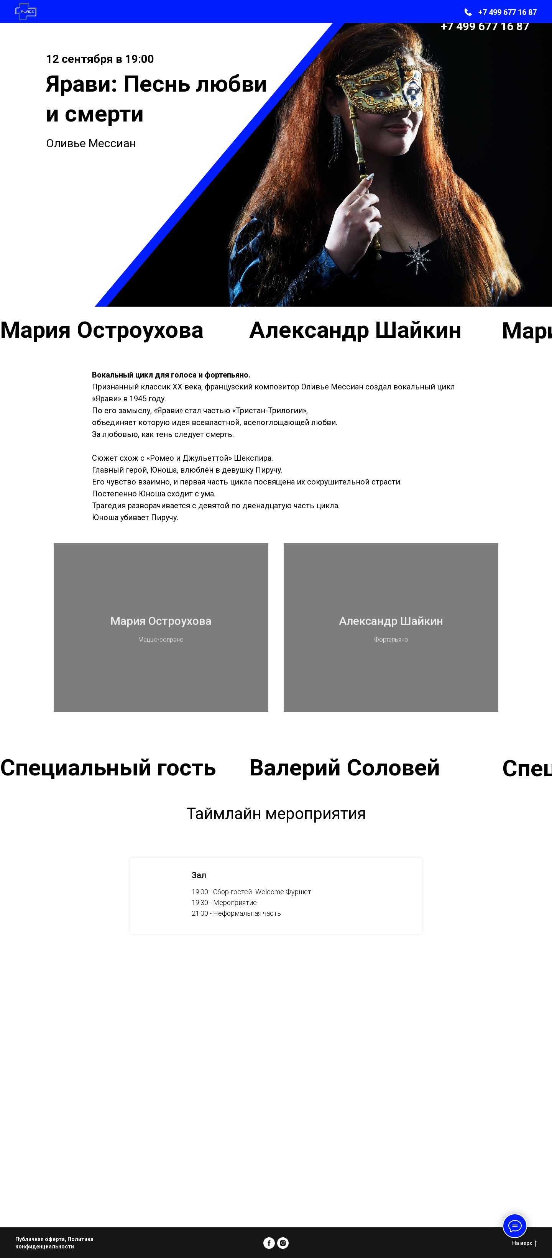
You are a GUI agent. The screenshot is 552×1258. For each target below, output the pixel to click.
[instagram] (283, 1243)
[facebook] (269, 1243)
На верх (524, 1243)
